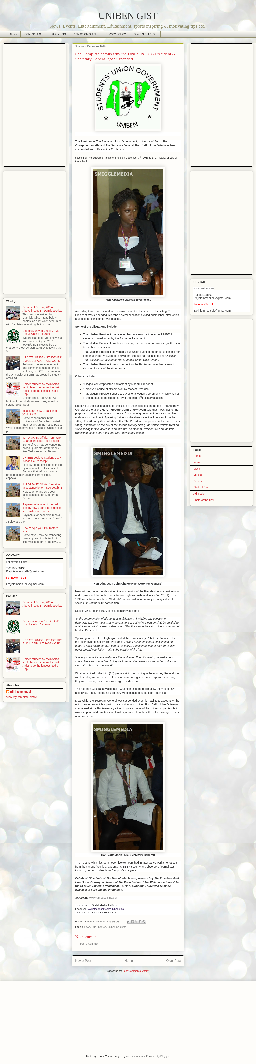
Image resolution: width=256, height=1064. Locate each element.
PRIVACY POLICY (115, 34)
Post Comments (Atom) (135, 970)
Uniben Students (116, 926)
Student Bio (200, 487)
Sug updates (99, 926)
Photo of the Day (203, 499)
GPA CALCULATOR (145, 34)
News (13, 34)
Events (197, 481)
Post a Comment (89, 943)
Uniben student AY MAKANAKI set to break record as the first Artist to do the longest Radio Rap (41, 388)
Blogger (164, 1056)
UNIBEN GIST (128, 15)
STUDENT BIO (57, 34)
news (87, 926)
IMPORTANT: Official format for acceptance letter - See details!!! (42, 486)
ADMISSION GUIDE (85, 34)
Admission (199, 493)
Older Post (173, 960)
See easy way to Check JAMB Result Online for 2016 (41, 332)
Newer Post (83, 960)
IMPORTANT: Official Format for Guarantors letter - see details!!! (42, 439)
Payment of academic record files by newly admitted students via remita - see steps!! (42, 508)
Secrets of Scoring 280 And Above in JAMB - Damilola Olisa (42, 309)
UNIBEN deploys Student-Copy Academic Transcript (42, 459)
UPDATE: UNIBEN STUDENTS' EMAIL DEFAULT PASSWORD (42, 359)
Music (197, 468)
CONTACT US (32, 34)
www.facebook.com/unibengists (106, 908)
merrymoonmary (135, 1056)
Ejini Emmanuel (20, 691)
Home (129, 960)
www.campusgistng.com (103, 897)
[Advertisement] (34, 104)
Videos (197, 474)
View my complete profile (21, 697)
